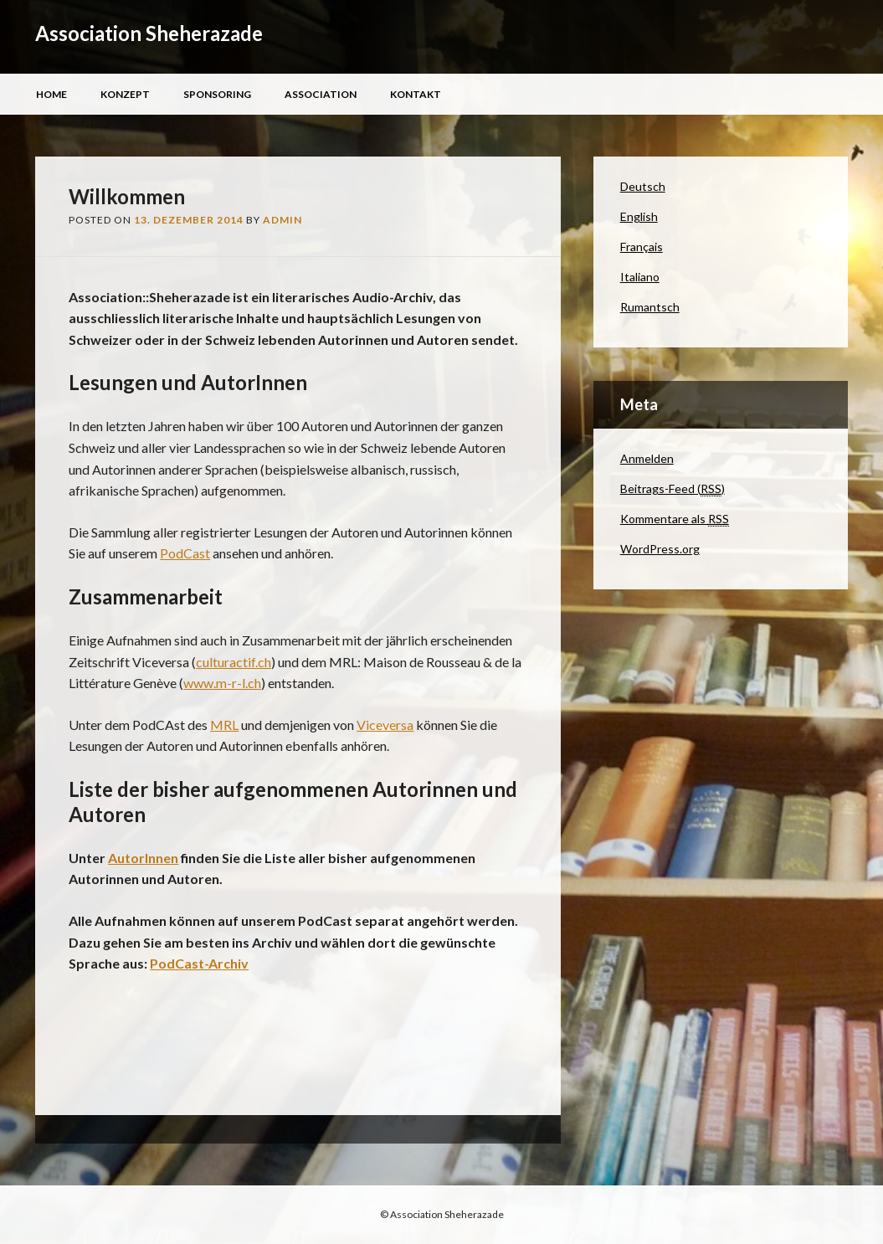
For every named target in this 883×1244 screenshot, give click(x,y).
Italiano (640, 277)
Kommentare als (674, 519)
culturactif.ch (233, 662)
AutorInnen (143, 858)
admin (282, 219)
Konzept (125, 94)
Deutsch (642, 186)
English (639, 216)
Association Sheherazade (149, 33)
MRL (224, 725)
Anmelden (647, 458)
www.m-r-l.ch (222, 683)
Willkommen (127, 196)
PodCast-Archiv (199, 963)
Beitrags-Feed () (672, 488)
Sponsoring (217, 94)
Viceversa (385, 725)
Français (641, 246)
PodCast (185, 553)
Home (51, 94)
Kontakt (415, 94)
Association (321, 94)
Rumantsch (650, 307)
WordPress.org (660, 549)
